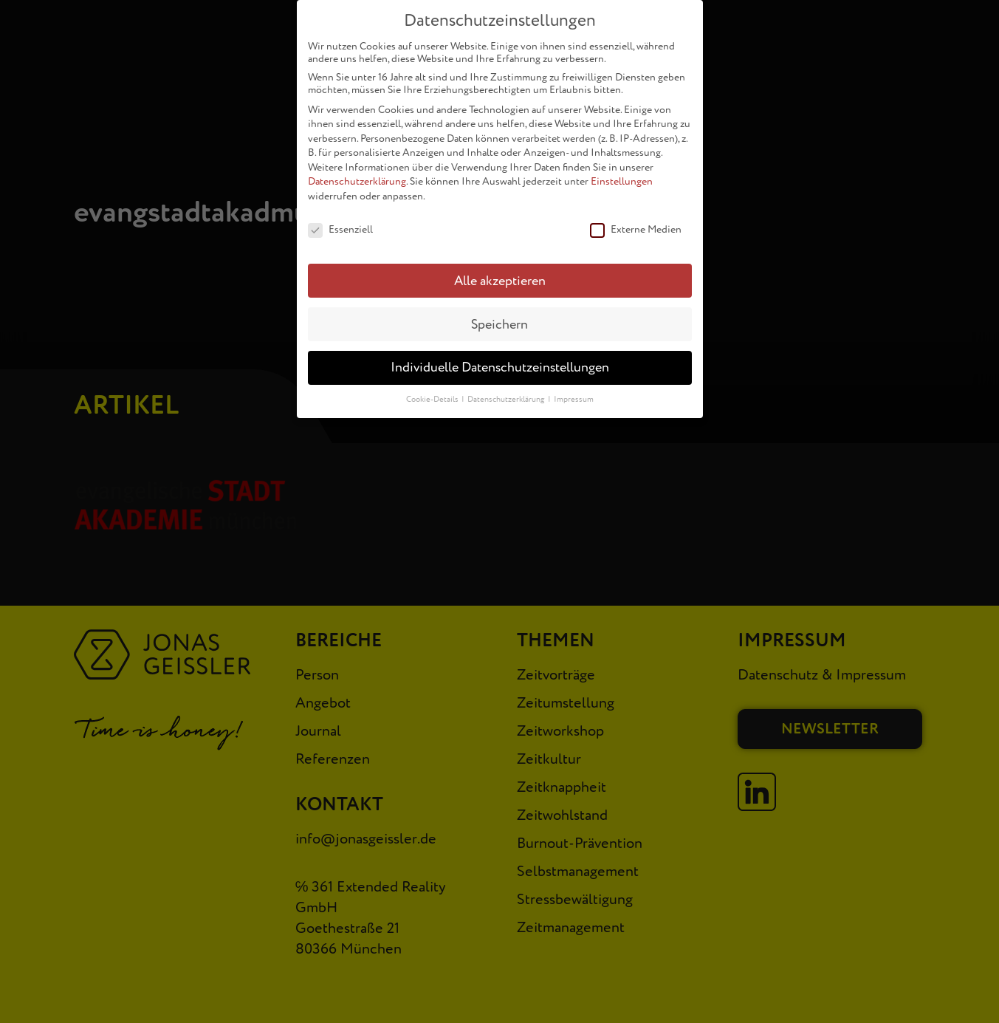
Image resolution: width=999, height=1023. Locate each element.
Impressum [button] (574, 392)
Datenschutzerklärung (357, 174)
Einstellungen (622, 174)
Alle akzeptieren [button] (500, 273)
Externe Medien (636, 222)
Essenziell (340, 222)
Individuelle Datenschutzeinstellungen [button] (500, 360)
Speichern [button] (499, 317)
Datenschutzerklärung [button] (506, 392)
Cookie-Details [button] (433, 392)
